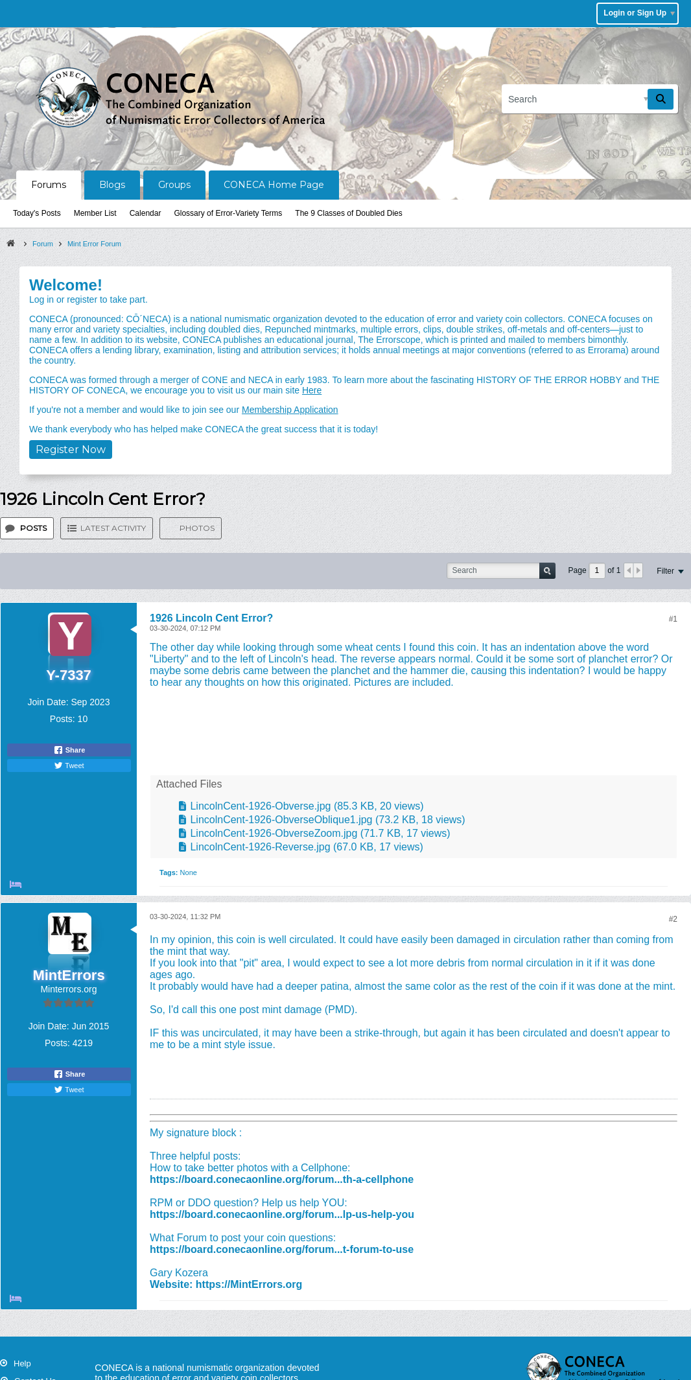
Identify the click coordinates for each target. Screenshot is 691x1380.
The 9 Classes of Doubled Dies (348, 213)
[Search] (590, 98)
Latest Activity (113, 528)
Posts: (62, 719)
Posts (33, 528)
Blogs (112, 185)
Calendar (145, 213)
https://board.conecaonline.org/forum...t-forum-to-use (282, 1249)
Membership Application (290, 409)
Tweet (69, 765)
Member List (95, 213)
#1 (673, 619)
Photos (197, 528)
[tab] (27, 528)
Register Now (71, 449)
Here (312, 390)
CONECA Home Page (274, 185)
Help (22, 1363)
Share (69, 750)
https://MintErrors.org (249, 1284)
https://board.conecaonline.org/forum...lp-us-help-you (282, 1214)
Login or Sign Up (639, 13)
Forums (48, 185)
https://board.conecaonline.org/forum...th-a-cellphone (282, 1179)
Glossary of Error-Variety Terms (228, 213)
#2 (673, 919)
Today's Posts (37, 213)
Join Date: (48, 702)
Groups (174, 185)
